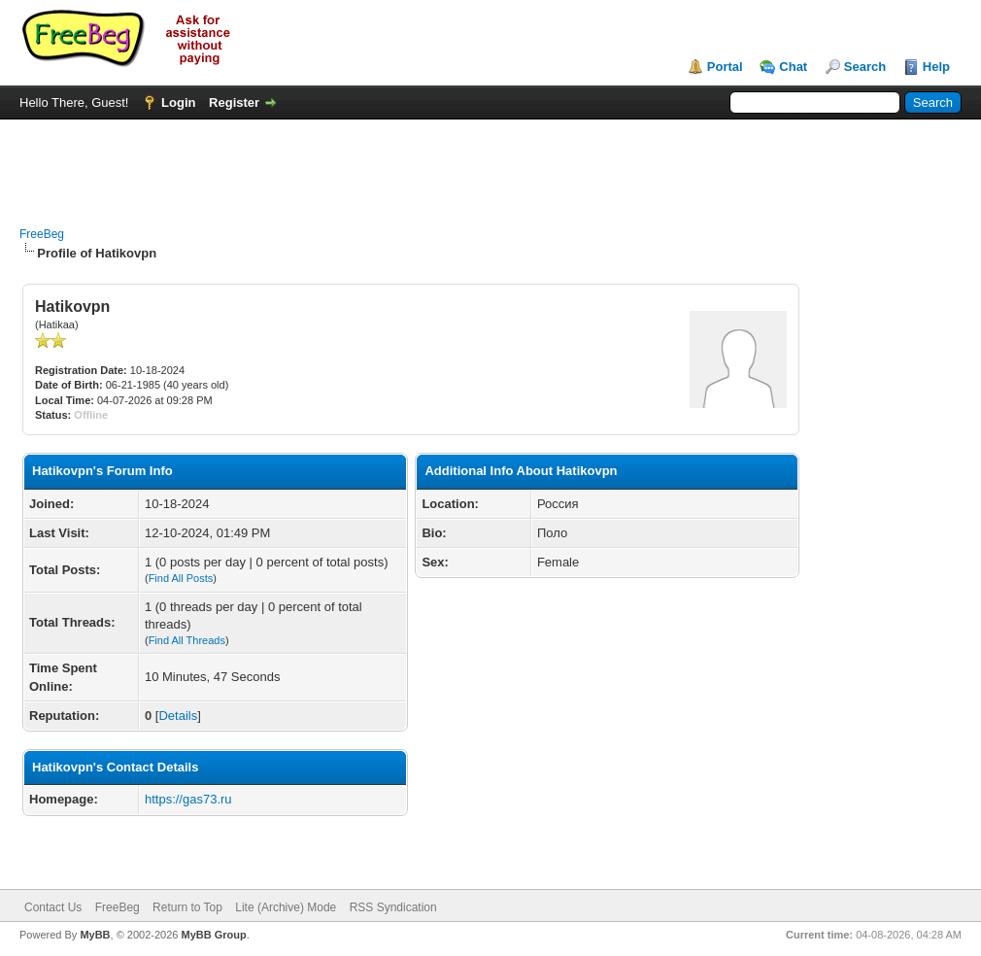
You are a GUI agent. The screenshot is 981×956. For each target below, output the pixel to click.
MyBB (95, 934)
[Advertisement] (490, 163)
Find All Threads (187, 640)
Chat (793, 66)
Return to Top (187, 907)
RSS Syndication (393, 907)
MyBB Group (213, 934)
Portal (725, 66)
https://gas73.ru (188, 799)
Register (234, 102)
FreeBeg (41, 234)
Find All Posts (181, 578)
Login (178, 102)
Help (936, 66)
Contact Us (53, 907)
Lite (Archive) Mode (285, 907)
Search (865, 66)
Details (177, 715)
